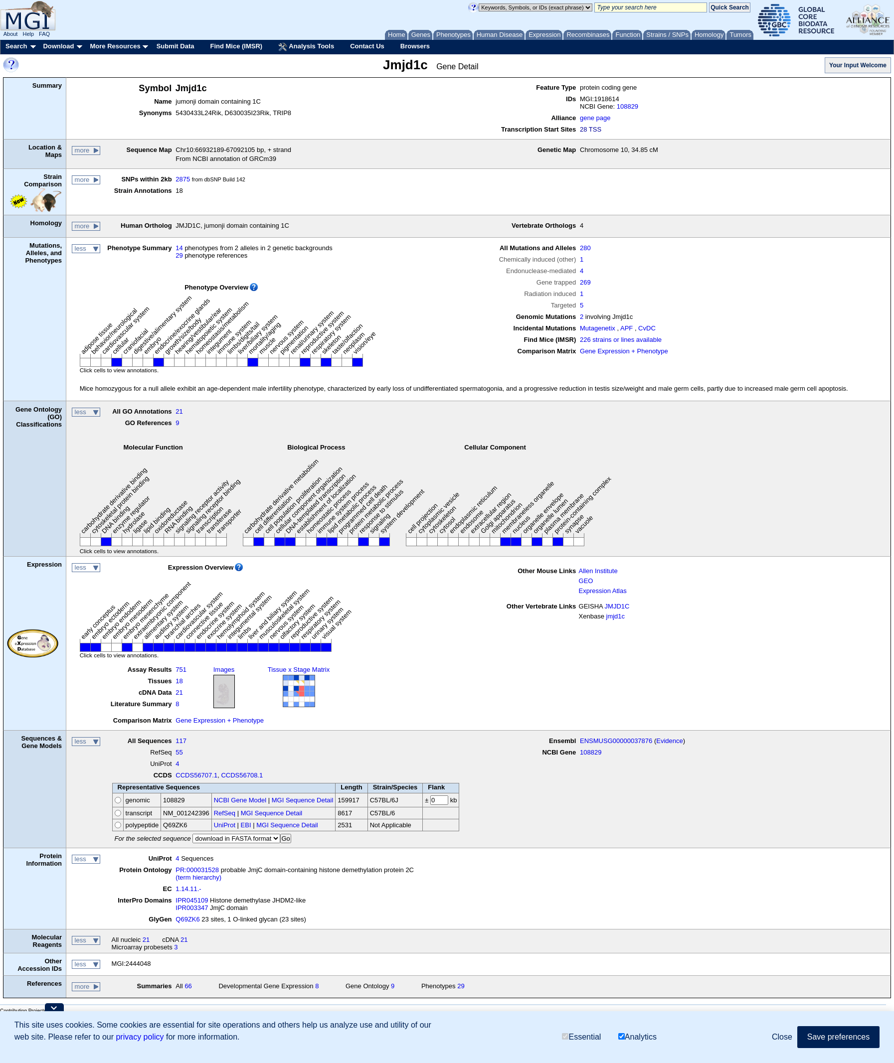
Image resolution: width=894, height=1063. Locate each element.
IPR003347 (192, 907)
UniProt (224, 825)
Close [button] (782, 1037)
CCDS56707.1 (196, 775)
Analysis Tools (306, 46)
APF (626, 328)
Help (28, 34)
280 (585, 248)
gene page (595, 118)
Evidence (669, 741)
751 (181, 669)
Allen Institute (598, 571)
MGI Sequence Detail (303, 800)
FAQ (44, 34)
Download (58, 46)
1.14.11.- (188, 889)
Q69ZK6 (187, 919)
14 (179, 248)
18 (179, 681)
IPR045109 (192, 900)
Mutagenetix (597, 328)
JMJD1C (617, 606)
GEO (586, 581)
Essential (581, 1037)
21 (179, 411)
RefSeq (224, 813)
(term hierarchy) (198, 877)
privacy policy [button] (140, 1037)
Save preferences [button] (838, 1037)
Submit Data (175, 46)
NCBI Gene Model (240, 800)
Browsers (415, 46)
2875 (183, 179)
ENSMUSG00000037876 (616, 741)
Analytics (637, 1037)
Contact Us (367, 46)
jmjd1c (615, 616)
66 (187, 986)
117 (181, 741)
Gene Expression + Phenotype (624, 351)
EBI (246, 825)
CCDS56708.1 (242, 775)
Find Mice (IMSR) (236, 46)
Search (16, 46)
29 (179, 255)
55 (179, 752)
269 (585, 282)
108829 (627, 106)
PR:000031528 (197, 870)
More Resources (115, 46)
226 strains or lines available (621, 339)
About (10, 34)
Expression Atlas (603, 591)
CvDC (647, 328)
